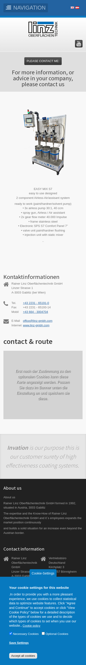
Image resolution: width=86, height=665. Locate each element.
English (72, 7)
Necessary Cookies (26, 639)
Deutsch (77, 7)
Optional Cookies (57, 639)
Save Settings (19, 648)
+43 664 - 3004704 (35, 312)
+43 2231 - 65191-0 (36, 303)
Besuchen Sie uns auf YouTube (79, 43)
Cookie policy (31, 631)
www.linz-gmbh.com (36, 325)
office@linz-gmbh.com (38, 320)
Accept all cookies (23, 661)
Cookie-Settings (43, 579)
